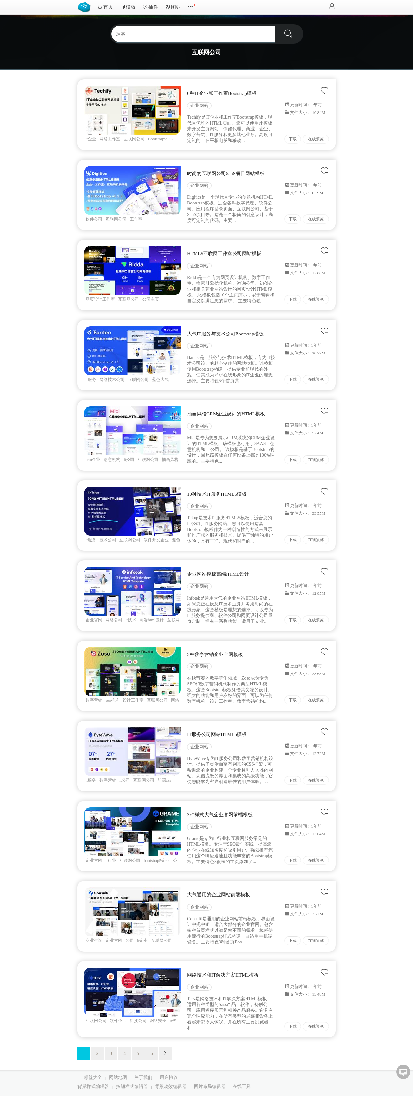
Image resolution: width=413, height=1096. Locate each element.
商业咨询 (94, 940)
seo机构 (112, 700)
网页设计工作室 (100, 299)
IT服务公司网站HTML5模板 (217, 734)
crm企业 (93, 459)
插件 (150, 7)
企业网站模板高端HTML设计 (218, 574)
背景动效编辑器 (170, 1086)
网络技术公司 (112, 379)
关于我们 (143, 1077)
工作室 (136, 219)
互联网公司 (134, 138)
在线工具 (242, 1086)
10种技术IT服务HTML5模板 (217, 494)
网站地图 (118, 1077)
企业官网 (94, 619)
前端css (164, 780)
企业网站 (199, 105)
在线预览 (316, 139)
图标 (173, 7)
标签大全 (93, 1077)
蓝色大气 (160, 379)
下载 (293, 139)
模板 (128, 7)
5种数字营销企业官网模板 (215, 654)
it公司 (129, 459)
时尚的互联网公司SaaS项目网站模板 (226, 173)
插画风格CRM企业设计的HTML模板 (226, 413)
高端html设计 (151, 619)
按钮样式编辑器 (132, 1086)
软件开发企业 (156, 539)
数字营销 (94, 700)
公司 (130, 940)
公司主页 (150, 299)
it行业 (111, 860)
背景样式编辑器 (93, 1086)
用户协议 (169, 1077)
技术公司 (107, 539)
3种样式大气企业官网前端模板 (220, 814)
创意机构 (112, 459)
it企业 (91, 138)
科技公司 (138, 1020)
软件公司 (94, 219)
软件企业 (118, 1020)
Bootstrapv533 (160, 138)
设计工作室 (133, 700)
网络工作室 (109, 138)
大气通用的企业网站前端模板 (218, 894)
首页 (105, 7)
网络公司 (114, 619)
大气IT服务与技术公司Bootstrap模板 (225, 333)
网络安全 (158, 1020)
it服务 (91, 379)
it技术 (131, 619)
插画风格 (170, 459)
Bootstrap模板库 (85, 6)
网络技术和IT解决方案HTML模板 (223, 975)
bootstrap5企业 (157, 860)
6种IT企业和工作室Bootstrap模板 (222, 93)
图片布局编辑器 (210, 1086)
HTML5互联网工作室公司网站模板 (224, 253)
